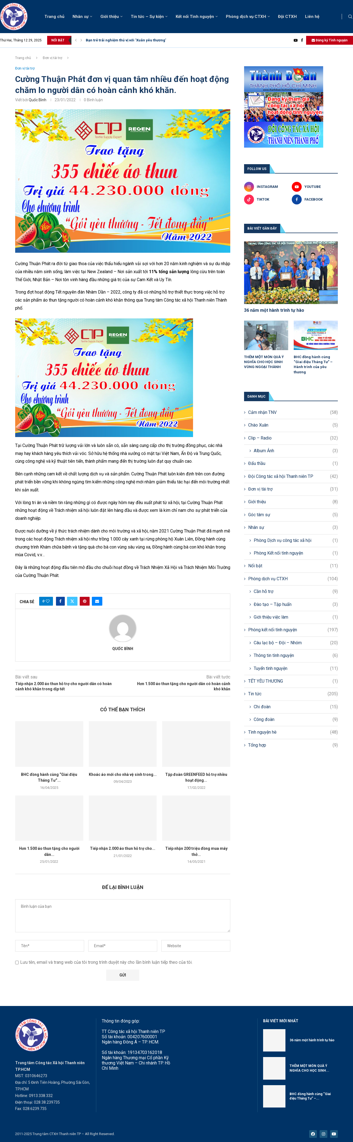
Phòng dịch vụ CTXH (246, 16)
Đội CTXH (287, 16)
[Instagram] (267, 187)
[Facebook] (302, 40)
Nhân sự (81, 16)
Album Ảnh (296, 451)
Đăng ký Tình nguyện (329, 40)
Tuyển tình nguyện (296, 668)
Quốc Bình (37, 100)
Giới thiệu (109, 16)
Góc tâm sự (293, 515)
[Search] (350, 17)
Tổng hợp (293, 745)
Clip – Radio (293, 438)
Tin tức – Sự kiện (147, 16)
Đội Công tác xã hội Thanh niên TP (293, 476)
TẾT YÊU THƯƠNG (293, 681)
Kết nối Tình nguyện (195, 16)
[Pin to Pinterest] (85, 601)
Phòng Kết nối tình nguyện (296, 553)
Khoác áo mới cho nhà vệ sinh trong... (123, 774)
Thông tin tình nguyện (296, 656)
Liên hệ (312, 16)
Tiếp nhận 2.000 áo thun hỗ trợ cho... (122, 848)
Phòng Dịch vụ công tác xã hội (296, 540)
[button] (76, 40)
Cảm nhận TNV (293, 412)
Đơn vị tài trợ (52, 58)
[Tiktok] (267, 199)
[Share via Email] (97, 601)
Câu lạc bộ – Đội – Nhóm (296, 643)
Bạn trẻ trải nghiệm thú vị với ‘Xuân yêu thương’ (126, 40)
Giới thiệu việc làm (296, 617)
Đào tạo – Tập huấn (296, 604)
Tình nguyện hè (293, 732)
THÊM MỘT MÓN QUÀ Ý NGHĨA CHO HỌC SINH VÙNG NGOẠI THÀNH (264, 362)
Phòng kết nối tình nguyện (293, 630)
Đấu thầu (293, 463)
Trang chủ (54, 16)
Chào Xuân (293, 425)
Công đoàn (296, 720)
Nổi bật (293, 566)
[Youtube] (295, 40)
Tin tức (293, 694)
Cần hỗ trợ (296, 592)
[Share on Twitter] (72, 601)
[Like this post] (48, 601)
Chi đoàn (296, 707)
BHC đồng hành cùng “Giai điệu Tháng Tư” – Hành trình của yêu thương (313, 364)
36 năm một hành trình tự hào (274, 310)
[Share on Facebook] (60, 601)
